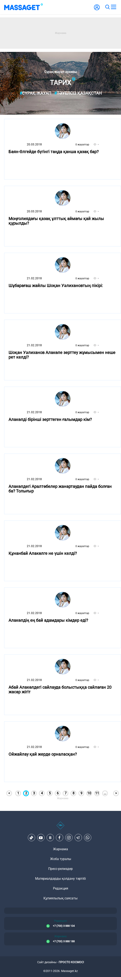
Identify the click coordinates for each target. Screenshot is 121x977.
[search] (107, 7)
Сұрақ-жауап (35, 93)
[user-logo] (97, 10)
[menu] (113, 7)
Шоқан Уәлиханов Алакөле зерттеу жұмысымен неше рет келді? (62, 355)
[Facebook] (59, 838)
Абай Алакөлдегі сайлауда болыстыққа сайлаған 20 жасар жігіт (60, 689)
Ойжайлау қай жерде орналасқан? (43, 754)
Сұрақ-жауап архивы (60, 72)
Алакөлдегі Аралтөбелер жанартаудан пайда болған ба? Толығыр (60, 489)
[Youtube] (41, 838)
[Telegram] (78, 838)
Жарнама (60, 849)
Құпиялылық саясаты (60, 898)
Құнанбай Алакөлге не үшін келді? (43, 553)
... (105, 793)
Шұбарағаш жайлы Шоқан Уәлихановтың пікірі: (56, 285)
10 (89, 793)
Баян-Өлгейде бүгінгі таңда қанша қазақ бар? (54, 151)
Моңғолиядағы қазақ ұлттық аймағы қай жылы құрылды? (56, 221)
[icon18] (60, 827)
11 (97, 793)
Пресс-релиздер (60, 869)
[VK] (50, 838)
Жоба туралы (60, 859)
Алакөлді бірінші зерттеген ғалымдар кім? (50, 419)
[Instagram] (69, 838)
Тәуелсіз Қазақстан (78, 93)
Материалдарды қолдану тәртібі (60, 879)
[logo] (23, 7)
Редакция (60, 888)
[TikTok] (31, 838)
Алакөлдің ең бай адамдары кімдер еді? (48, 620)
